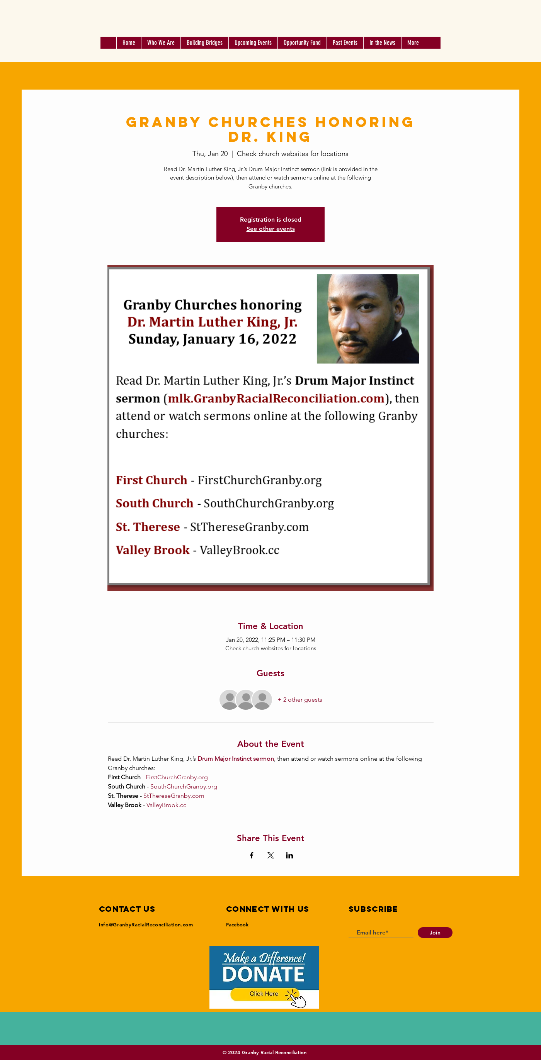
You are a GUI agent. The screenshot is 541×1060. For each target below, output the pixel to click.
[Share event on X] (270, 855)
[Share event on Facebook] (251, 855)
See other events (271, 228)
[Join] (435, 932)
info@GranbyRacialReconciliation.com (146, 924)
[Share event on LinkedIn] (289, 855)
